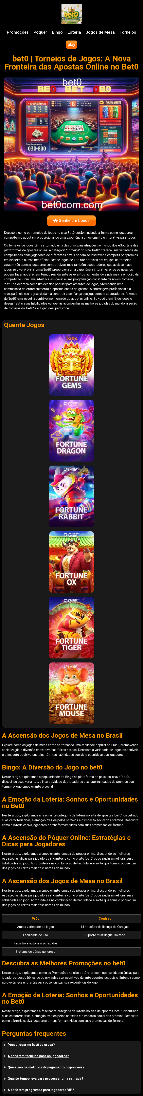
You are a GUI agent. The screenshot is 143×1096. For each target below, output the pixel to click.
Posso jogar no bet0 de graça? (31, 1045)
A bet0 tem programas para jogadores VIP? (41, 1090)
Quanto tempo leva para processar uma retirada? (45, 1078)
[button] (71, 1045)
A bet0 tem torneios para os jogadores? (38, 1056)
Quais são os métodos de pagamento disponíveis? (46, 1067)
